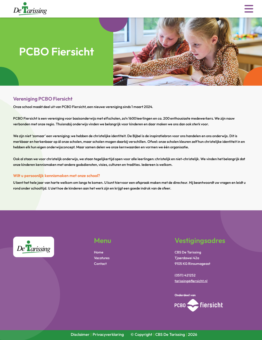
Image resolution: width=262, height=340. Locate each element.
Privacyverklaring (108, 334)
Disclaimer (80, 334)
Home (98, 252)
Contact (100, 263)
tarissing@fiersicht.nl (191, 281)
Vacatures (102, 258)
